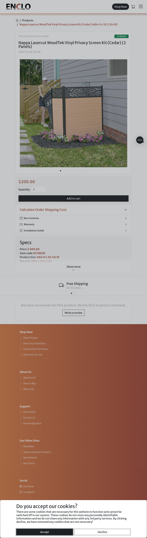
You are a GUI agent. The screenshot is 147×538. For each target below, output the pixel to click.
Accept (44, 532)
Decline (102, 532)
